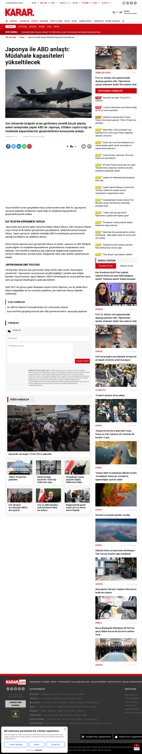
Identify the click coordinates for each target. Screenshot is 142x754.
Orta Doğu (22, 26)
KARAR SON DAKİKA (15, 704)
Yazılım (77, 715)
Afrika (56, 26)
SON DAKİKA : (11, 32)
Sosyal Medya (66, 715)
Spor (67, 21)
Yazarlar (24, 21)
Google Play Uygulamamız (98, 736)
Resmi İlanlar (113, 21)
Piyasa (47, 702)
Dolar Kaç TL (131, 705)
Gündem (52, 719)
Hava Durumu (131, 694)
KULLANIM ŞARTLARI (80, 682)
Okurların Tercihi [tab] (106, 266)
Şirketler (95, 702)
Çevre (74, 694)
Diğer (94, 706)
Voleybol (61, 706)
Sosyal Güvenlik (82, 702)
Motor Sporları (83, 706)
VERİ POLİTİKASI (114, 682)
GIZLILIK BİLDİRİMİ (98, 682)
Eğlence (81, 710)
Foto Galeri (36, 723)
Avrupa (42, 26)
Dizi (58, 719)
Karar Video (85, 21)
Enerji (71, 702)
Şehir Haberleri (132, 709)
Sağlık (60, 710)
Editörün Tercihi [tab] (126, 266)
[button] (67, 146)
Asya (49, 26)
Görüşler (99, 21)
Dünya (34, 21)
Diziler (44, 710)
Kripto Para (56, 21)
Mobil (46, 715)
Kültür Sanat (70, 710)
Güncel (14, 21)
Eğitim (81, 694)
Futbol (42, 706)
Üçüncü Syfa (56, 694)
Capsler (57, 723)
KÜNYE (53, 682)
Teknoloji (35, 715)
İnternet (55, 715)
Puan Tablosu (131, 702)
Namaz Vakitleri (132, 698)
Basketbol (51, 706)
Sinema (65, 719)
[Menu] (123, 21)
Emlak (54, 702)
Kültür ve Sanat (85, 723)
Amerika (32, 26)
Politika (45, 694)
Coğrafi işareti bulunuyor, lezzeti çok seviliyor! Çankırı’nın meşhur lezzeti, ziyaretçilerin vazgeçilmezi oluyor (67, 32)
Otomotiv (62, 702)
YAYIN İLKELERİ (64, 682)
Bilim (84, 715)
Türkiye (66, 694)
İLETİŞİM (45, 682)
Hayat (74, 21)
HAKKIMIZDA (35, 682)
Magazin (52, 710)
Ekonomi (44, 21)
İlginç (79, 719)
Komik (73, 719)
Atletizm (71, 706)
